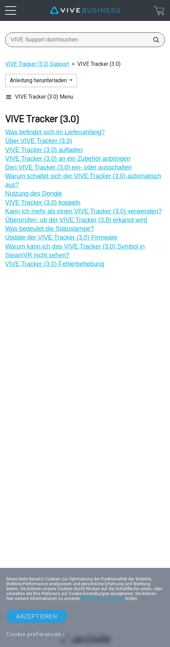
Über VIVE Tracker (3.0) (38, 140)
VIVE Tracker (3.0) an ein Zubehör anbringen (67, 158)
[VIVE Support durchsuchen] (154, 40)
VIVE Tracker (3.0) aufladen (44, 149)
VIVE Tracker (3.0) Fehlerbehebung (54, 263)
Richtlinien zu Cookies (102, 598)
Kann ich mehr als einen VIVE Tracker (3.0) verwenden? (83, 211)
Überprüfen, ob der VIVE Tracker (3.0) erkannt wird (76, 219)
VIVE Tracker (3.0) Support (37, 64)
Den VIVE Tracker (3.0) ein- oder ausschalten (68, 167)
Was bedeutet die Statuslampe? (49, 228)
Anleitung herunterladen (39, 80)
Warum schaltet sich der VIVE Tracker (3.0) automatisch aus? (83, 180)
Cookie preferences (33, 634)
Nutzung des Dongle (33, 193)
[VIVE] (85, 10)
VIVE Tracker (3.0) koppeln (42, 202)
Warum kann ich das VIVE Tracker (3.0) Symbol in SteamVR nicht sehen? (75, 251)
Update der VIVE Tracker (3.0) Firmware (61, 237)
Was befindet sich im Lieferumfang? (55, 132)
